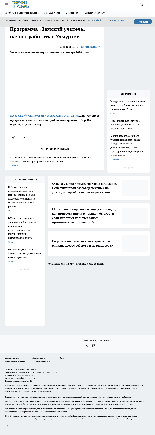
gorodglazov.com (80, 385)
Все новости (72, 12)
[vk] (14, 138)
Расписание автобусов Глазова (22, 12)
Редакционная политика (15, 361)
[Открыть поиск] (141, 4)
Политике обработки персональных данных (105, 20)
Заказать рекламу (95, 12)
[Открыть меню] (6, 4)
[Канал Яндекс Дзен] (93, 346)
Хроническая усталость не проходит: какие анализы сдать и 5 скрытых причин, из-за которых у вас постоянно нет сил (55, 161)
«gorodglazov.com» (28, 369)
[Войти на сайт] (149, 4)
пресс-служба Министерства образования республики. (44, 115)
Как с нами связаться (41, 361)
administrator (90, 46)
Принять (143, 21)
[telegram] (25, 138)
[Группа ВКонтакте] (86, 346)
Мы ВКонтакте (52, 12)
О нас (61, 358)
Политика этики (39, 358)
